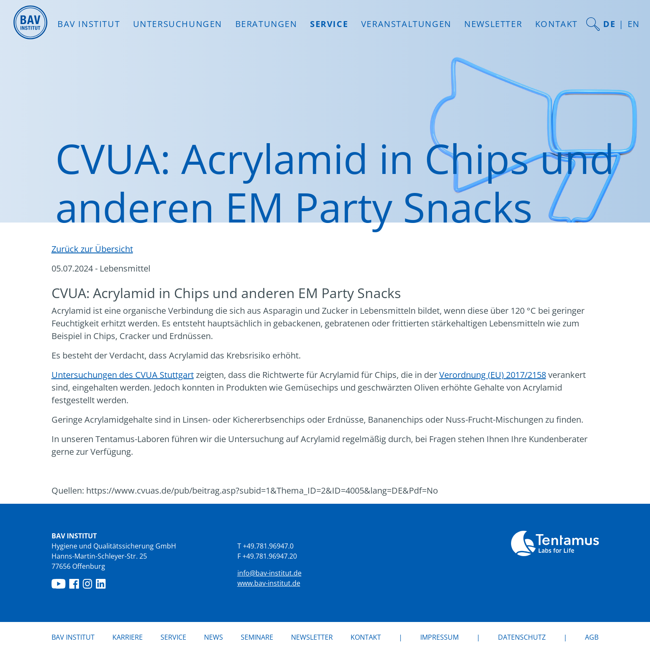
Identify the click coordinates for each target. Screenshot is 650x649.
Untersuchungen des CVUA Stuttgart (123, 374)
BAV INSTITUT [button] (88, 24)
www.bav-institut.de (268, 583)
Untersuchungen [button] (177, 24)
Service (173, 637)
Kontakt (556, 24)
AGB (591, 637)
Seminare (257, 637)
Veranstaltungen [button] (406, 24)
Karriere (127, 637)
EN (634, 24)
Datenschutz (522, 637)
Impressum (439, 637)
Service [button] (329, 24)
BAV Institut (73, 637)
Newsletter (493, 24)
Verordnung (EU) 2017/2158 (492, 374)
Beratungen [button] (266, 24)
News (213, 637)
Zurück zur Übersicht (92, 249)
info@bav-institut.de (269, 573)
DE (609, 24)
